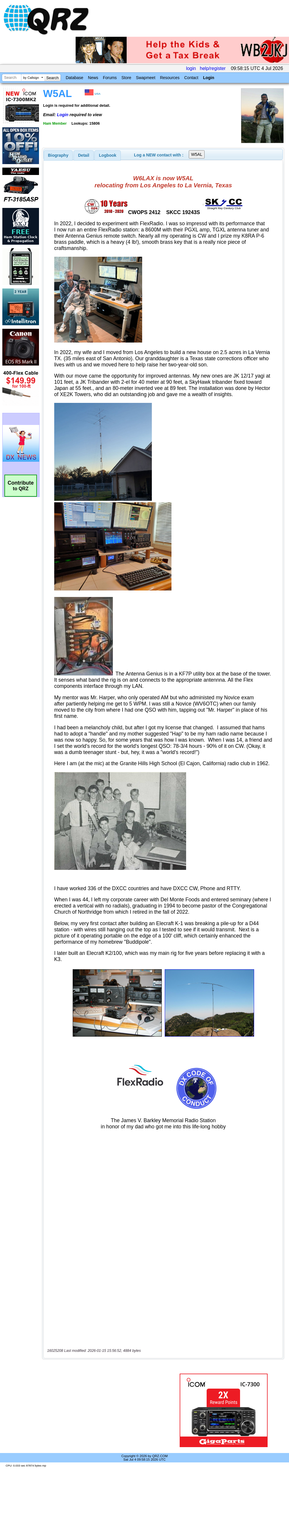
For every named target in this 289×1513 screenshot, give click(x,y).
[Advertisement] (107, 1410)
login (191, 68)
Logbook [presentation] (107, 155)
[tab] (58, 155)
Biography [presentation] (58, 155)
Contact (191, 77)
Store (126, 77)
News (93, 77)
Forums (110, 77)
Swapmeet (145, 77)
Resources (170, 77)
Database (74, 77)
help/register (213, 68)
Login (208, 77)
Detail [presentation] (83, 155)
